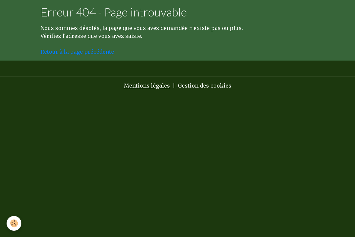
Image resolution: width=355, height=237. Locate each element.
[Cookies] (14, 223)
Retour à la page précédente (77, 51)
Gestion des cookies (204, 85)
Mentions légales (147, 85)
